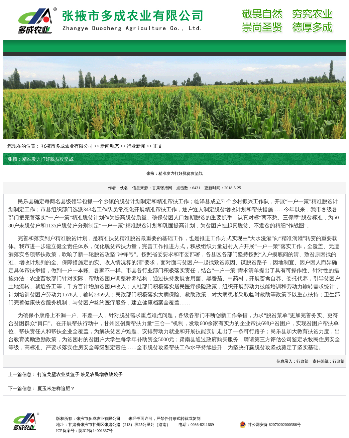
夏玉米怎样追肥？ (56, 388)
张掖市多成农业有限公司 (67, 146)
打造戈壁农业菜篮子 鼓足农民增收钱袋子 (80, 374)
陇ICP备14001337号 (96, 430)
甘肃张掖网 (162, 188)
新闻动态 (109, 146)
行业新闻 (136, 146)
